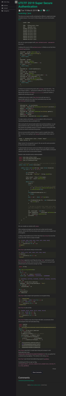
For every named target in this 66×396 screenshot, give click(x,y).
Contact (4, 8)
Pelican (32, 392)
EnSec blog (5, 2)
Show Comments (37, 380)
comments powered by (26, 388)
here (19, 19)
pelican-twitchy (37, 392)
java (29, 13)
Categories (5, 11)
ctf (41, 10)
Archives (4, 5)
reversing (22, 13)
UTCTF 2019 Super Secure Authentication (35, 4)
